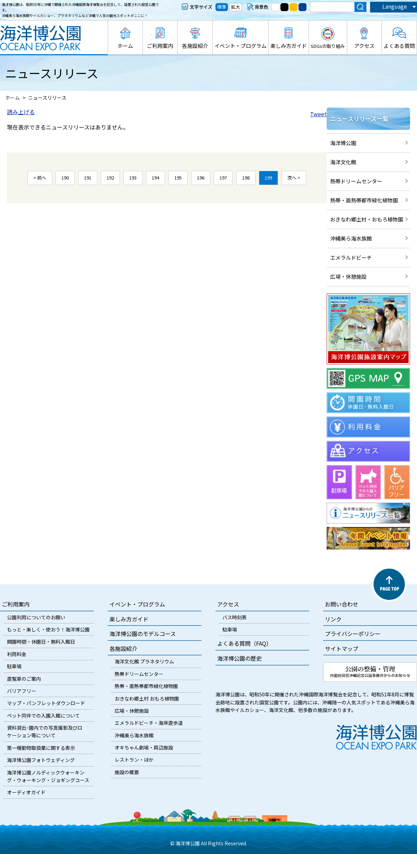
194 (155, 177)
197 (223, 177)
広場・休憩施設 (348, 276)
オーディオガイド (26, 792)
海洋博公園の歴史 (239, 658)
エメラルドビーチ (351, 257)
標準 (221, 6)
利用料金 (16, 654)
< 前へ (39, 177)
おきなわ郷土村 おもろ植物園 (147, 698)
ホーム (125, 45)
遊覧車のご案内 (24, 678)
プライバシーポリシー (353, 633)
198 (246, 177)
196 (200, 177)
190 (65, 177)
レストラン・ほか (134, 759)
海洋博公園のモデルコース (142, 633)
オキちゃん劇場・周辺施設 (144, 747)
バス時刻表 (234, 617)
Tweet (318, 114)
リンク (333, 619)
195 (178, 177)
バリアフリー (21, 690)
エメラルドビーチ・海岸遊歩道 (149, 722)
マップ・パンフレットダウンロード (46, 703)
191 (87, 177)
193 (133, 177)
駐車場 (14, 666)
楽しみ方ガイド (288, 45)
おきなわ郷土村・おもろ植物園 (366, 219)
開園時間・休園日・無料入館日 (41, 641)
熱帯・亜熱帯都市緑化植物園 (364, 200)
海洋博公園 (343, 142)
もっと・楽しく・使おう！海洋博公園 (48, 629)
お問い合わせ (341, 604)
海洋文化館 (343, 162)
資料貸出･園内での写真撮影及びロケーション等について (44, 731)
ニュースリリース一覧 (359, 118)
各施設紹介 (195, 45)
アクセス (364, 45)
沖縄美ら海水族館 (351, 238)
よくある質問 (399, 45)
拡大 (235, 6)
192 (110, 177)
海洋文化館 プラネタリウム (144, 661)
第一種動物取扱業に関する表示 (41, 747)
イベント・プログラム (240, 45)
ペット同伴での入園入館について (43, 715)
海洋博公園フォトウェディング (41, 759)
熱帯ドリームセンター (356, 181)
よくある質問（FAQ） (244, 643)
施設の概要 (127, 772)
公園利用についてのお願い (36, 617)
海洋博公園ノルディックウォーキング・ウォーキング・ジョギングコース (48, 776)
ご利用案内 (160, 45)
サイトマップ (341, 648)
